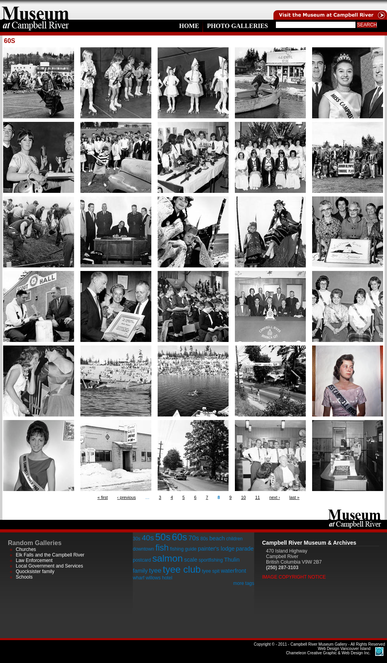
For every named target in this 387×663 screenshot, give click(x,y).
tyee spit (211, 571)
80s (204, 539)
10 (243, 497)
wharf (138, 578)
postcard (142, 560)
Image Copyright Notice (294, 577)
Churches (26, 549)
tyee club (182, 569)
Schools (24, 577)
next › (274, 497)
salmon (167, 558)
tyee (155, 570)
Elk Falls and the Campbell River (50, 555)
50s (163, 537)
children (234, 539)
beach (217, 538)
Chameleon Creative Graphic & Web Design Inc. (328, 650)
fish (162, 548)
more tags (243, 583)
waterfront (233, 571)
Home (189, 25)
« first (102, 497)
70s (193, 538)
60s (179, 537)
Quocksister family (35, 571)
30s (136, 539)
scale (190, 560)
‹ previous (126, 497)
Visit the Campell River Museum (329, 10)
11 (257, 497)
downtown (143, 549)
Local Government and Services (49, 566)
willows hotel (159, 578)
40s (148, 538)
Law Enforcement (34, 560)
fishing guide (183, 549)
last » (294, 497)
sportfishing (211, 560)
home (35, 10)
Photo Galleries (237, 25)
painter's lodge (216, 548)
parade (245, 548)
